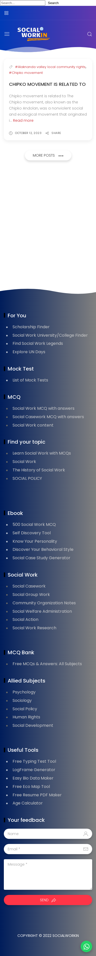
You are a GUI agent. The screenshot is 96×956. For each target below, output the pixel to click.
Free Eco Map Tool (31, 786)
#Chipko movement (26, 72)
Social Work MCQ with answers (43, 408)
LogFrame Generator (34, 770)
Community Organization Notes (44, 603)
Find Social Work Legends (38, 343)
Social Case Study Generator (41, 558)
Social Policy (25, 709)
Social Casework (29, 586)
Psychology (24, 692)
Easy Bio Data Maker (33, 778)
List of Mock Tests (30, 380)
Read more (23, 120)
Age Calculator (28, 803)
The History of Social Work (39, 470)
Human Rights (26, 717)
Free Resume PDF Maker (37, 795)
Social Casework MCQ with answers (48, 417)
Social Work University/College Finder (50, 335)
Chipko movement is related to (47, 84)
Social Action (25, 619)
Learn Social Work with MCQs (42, 453)
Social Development (33, 725)
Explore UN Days (29, 352)
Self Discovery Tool (32, 533)
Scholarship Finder (31, 327)
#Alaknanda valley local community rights (50, 66)
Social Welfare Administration (42, 611)
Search (53, 3)
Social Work (24, 462)
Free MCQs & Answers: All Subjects (47, 664)
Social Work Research (34, 628)
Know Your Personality (35, 541)
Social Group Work (31, 594)
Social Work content (33, 425)
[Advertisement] (48, 226)
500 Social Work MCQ (34, 524)
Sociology (22, 700)
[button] (86, 946)
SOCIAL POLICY (27, 478)
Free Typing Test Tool (34, 761)
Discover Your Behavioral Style (43, 549)
